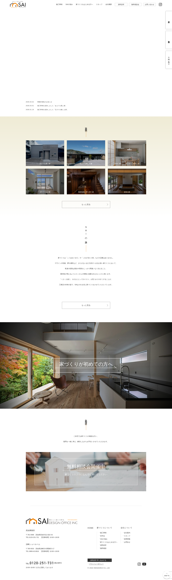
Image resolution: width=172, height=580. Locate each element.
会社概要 (108, 4)
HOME (90, 528)
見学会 (102, 536)
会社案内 (127, 533)
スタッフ (99, 4)
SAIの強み (69, 4)
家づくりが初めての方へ (86, 364)
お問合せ (127, 542)
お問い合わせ (149, 4)
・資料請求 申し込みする (97, 560)
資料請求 (121, 4)
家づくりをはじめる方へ (84, 4)
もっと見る (86, 204)
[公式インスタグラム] (160, 4)
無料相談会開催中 (86, 466)
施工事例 (59, 4)
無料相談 (103, 548)
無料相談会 (135, 4)
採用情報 (127, 539)
